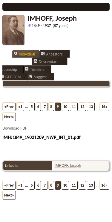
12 (82, 106)
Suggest (37, 77)
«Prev (9, 106)
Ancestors (52, 54)
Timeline (35, 69)
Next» (9, 116)
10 (65, 106)
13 (91, 106)
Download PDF (14, 128)
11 (74, 106)
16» (104, 106)
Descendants (46, 61)
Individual (24, 54)
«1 (20, 106)
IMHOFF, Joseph (68, 165)
